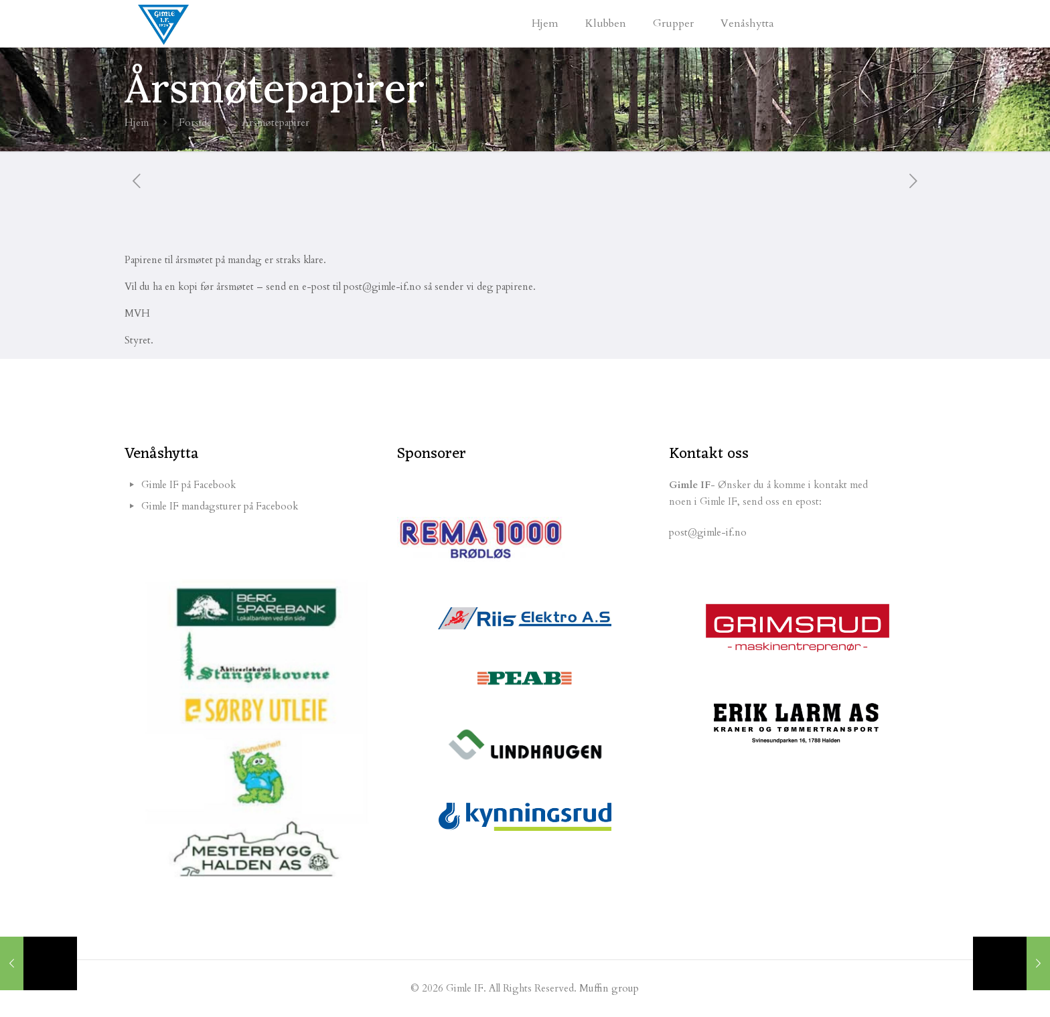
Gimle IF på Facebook (188, 484)
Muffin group (609, 988)
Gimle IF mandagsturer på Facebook (219, 506)
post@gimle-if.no (708, 532)
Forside (195, 122)
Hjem (137, 122)
